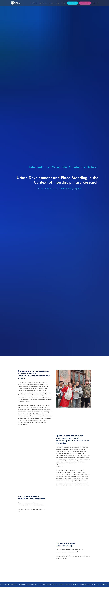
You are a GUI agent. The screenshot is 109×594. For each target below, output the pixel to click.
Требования (42, 3)
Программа (33, 3)
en (97, 3)
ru (94, 3)
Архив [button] (63, 3)
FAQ (58, 3)
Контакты (51, 3)
